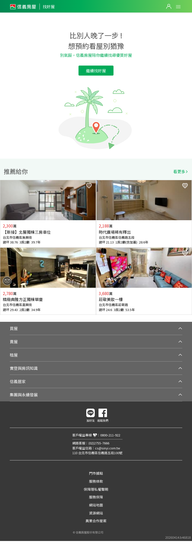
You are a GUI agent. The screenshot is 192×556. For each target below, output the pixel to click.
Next (188, 247)
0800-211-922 (110, 435)
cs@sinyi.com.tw (107, 448)
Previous (4, 247)
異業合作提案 (96, 520)
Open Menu (178, 6)
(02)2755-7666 (98, 443)
